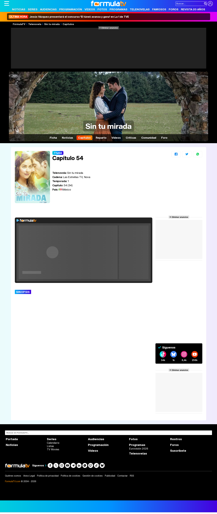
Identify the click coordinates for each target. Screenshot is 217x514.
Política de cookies (70, 476)
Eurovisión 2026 (138, 448)
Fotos (102, 9)
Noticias (18, 9)
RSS (132, 476)
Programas (118, 9)
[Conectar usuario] (210, 3)
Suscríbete (178, 450)
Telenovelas (140, 9)
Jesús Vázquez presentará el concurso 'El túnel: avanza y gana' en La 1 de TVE (69, 17)
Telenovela (34, 24)
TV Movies (53, 449)
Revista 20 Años (193, 9)
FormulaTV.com (12, 481)
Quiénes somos (13, 476)
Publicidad (110, 476)
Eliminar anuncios (109, 27)
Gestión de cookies (92, 476)
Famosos (159, 9)
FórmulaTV (19, 24)
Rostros (176, 439)
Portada (12, 439)
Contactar (122, 476)
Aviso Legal (29, 476)
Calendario (53, 443)
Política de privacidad (48, 476)
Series (32, 9)
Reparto (101, 138)
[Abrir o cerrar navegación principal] (6, 3)
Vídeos (90, 9)
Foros (173, 9)
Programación (70, 9)
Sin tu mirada (52, 24)
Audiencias (48, 9)
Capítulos (68, 24)
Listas (50, 446)
